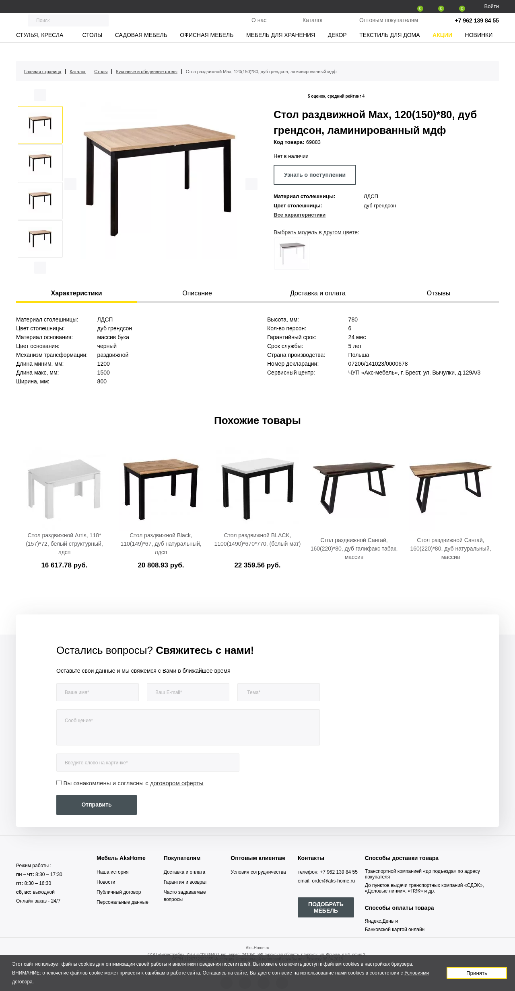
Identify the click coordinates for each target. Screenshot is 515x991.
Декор (337, 50)
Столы (92, 50)
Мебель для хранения (280, 50)
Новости (106, 882)
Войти (491, 6)
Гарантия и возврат (185, 882)
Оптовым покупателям (388, 28)
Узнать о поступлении (315, 175)
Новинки (479, 50)
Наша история (113, 872)
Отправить (96, 804)
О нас (258, 28)
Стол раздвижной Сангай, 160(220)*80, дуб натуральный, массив (450, 548)
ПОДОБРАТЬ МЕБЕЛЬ (326, 907)
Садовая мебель (141, 50)
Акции (442, 50)
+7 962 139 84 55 (477, 28)
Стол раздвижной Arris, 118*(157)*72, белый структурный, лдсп (64, 543)
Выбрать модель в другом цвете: (316, 232)
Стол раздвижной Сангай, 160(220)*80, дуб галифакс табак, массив (354, 548)
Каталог (313, 28)
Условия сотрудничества (258, 872)
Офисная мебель (206, 50)
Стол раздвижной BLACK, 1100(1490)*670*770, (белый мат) (257, 539)
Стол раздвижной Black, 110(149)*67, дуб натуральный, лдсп (160, 543)
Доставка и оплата (185, 872)
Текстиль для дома (389, 50)
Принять (476, 973)
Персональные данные (122, 902)
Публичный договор (119, 892)
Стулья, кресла (39, 50)
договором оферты (177, 783)
